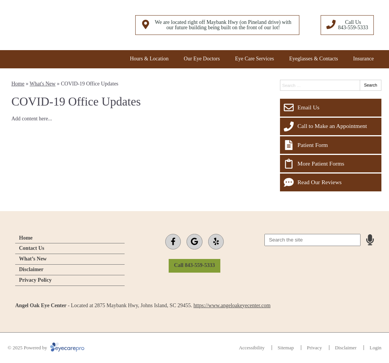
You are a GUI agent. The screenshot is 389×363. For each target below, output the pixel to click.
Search (370, 85)
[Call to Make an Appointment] (330, 126)
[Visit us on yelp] (216, 241)
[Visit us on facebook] (173, 241)
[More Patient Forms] (330, 163)
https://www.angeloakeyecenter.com (231, 305)
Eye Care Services (254, 59)
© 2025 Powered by (46, 347)
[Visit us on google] (194, 241)
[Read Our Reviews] (330, 182)
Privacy (314, 347)
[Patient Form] (330, 145)
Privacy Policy (35, 280)
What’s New (33, 259)
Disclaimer (31, 269)
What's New (42, 84)
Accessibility (252, 347)
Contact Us (31, 248)
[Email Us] (330, 107)
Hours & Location (149, 59)
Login (375, 347)
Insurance (363, 59)
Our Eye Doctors (202, 59)
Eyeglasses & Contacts (313, 59)
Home (17, 84)
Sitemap (286, 347)
